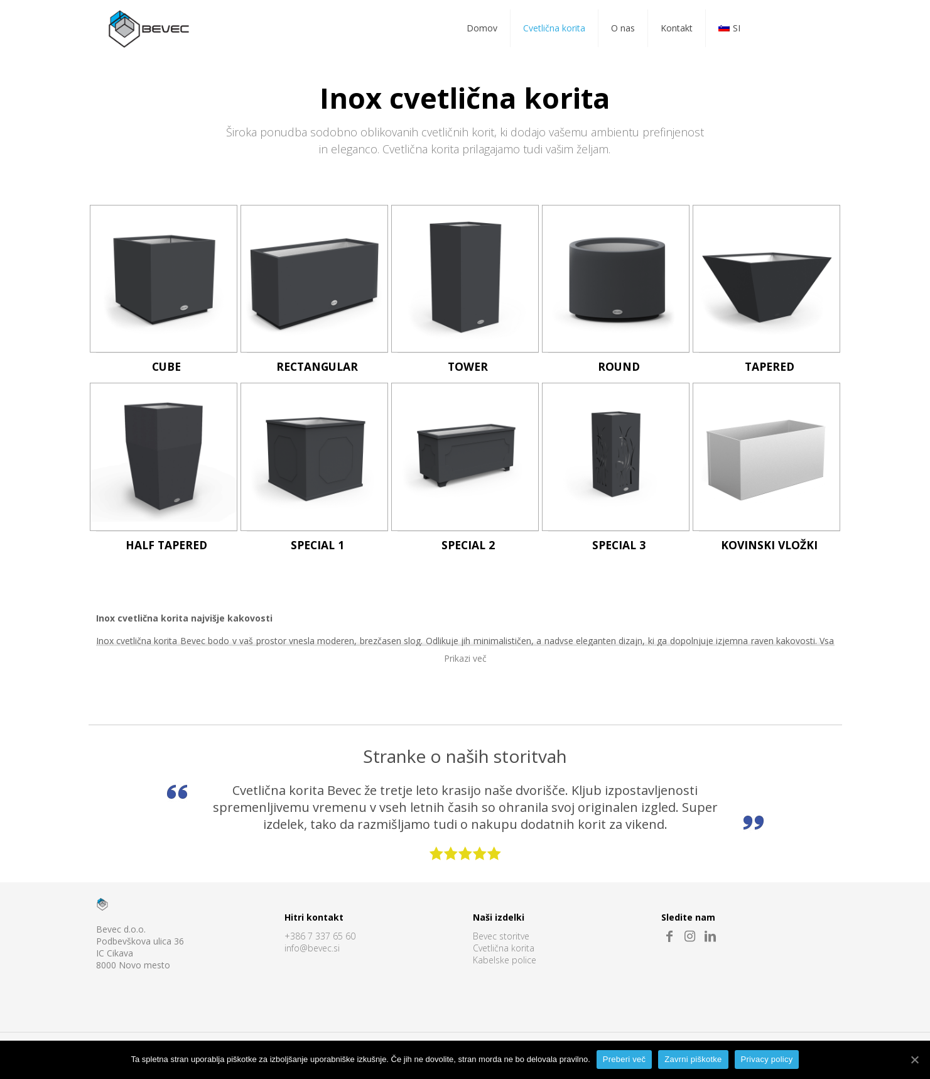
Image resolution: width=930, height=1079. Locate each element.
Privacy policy (767, 1059)
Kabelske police (504, 961)
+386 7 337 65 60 (319, 937)
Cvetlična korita (503, 949)
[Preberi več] (914, 1059)
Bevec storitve (501, 937)
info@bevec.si (312, 949)
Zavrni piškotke (693, 1059)
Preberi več (624, 1059)
